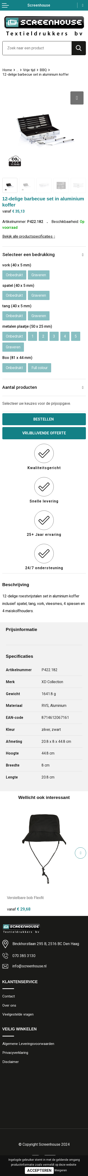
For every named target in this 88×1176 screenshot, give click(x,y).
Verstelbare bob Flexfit (25, 898)
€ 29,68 (19, 909)
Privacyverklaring (15, 1053)
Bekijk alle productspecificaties (28, 236)
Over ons (9, 1005)
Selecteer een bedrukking (28, 254)
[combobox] (37, 48)
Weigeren (60, 1170)
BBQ (43, 70)
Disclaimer (10, 1062)
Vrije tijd (29, 70)
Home (7, 70)
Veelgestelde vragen (18, 1014)
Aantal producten (19, 387)
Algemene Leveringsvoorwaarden (28, 1044)
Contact (8, 996)
